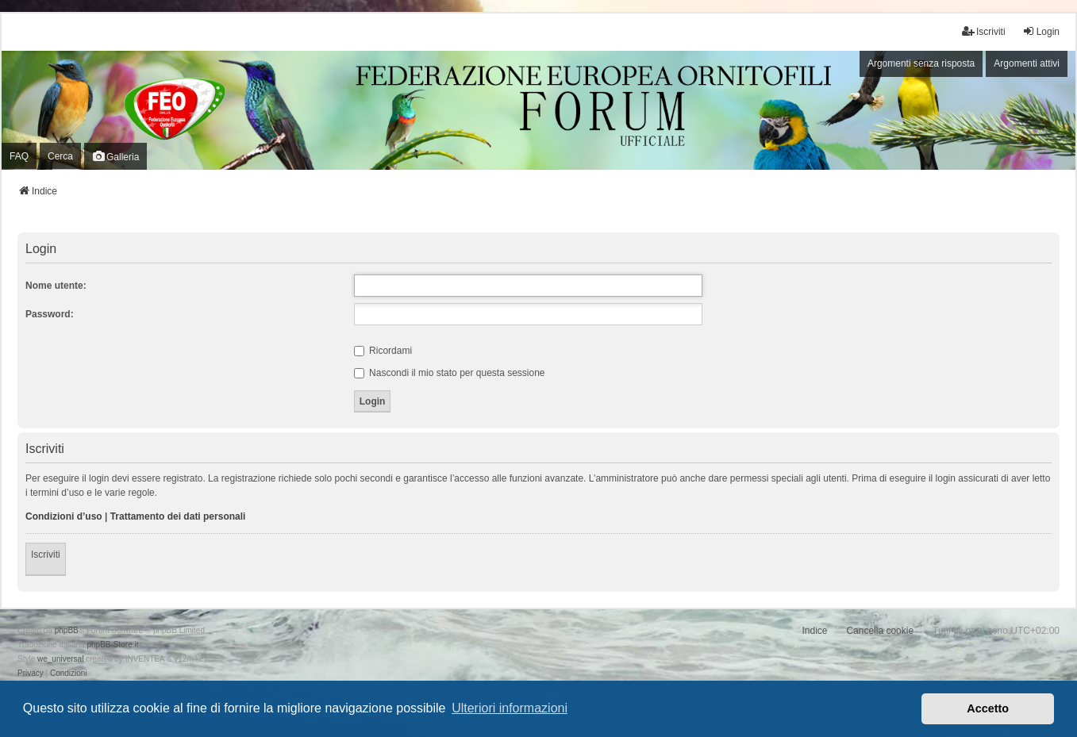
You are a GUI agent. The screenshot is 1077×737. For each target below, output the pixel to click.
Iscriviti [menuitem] (984, 31)
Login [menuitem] (1041, 31)
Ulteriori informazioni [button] (509, 708)
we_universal (60, 658)
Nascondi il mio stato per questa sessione (449, 372)
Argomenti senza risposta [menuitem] (921, 63)
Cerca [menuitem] (60, 156)
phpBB (67, 630)
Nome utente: (56, 285)
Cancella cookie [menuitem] (880, 630)
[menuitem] (30, 673)
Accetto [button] (988, 708)
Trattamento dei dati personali (178, 516)
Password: (49, 314)
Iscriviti (45, 554)
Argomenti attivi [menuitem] (1027, 63)
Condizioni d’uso (63, 516)
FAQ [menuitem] (19, 156)
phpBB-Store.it (112, 644)
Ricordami (383, 350)
